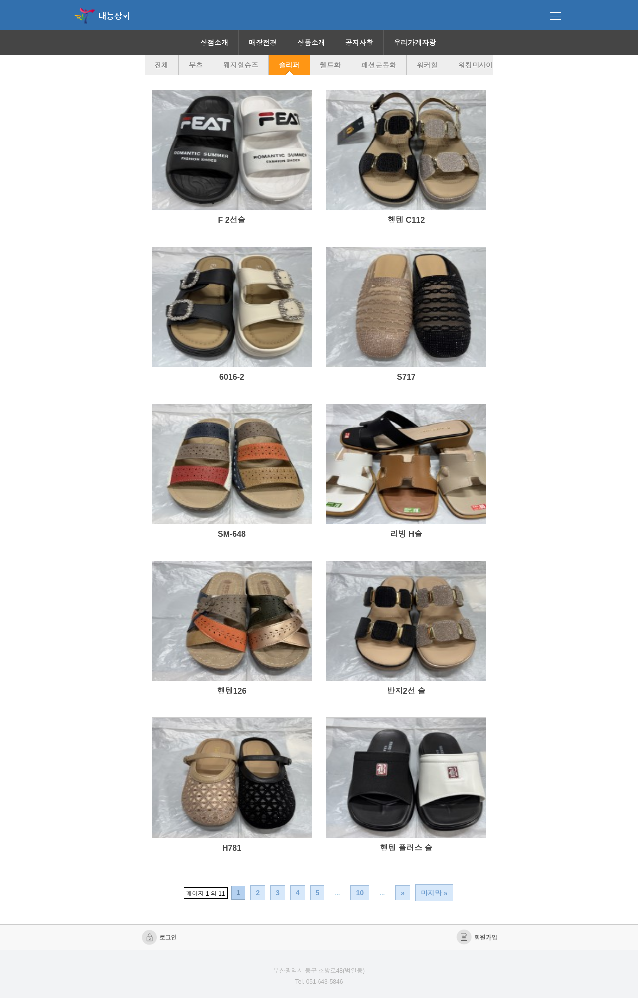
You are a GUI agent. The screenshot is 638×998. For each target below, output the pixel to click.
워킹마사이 (475, 65)
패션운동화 (378, 65)
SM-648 (232, 534)
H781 (231, 848)
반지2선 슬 (406, 691)
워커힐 (427, 65)
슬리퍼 (289, 65)
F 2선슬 (231, 220)
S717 (406, 377)
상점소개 (214, 43)
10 (360, 893)
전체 (161, 65)
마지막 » (434, 893)
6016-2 (231, 377)
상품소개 (311, 43)
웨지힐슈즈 (240, 65)
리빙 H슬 (406, 534)
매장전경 (263, 43)
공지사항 (359, 43)
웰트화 (330, 65)
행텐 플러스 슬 (406, 848)
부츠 (196, 65)
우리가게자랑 (415, 43)
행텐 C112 (406, 220)
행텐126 (232, 691)
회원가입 (477, 937)
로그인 (160, 937)
